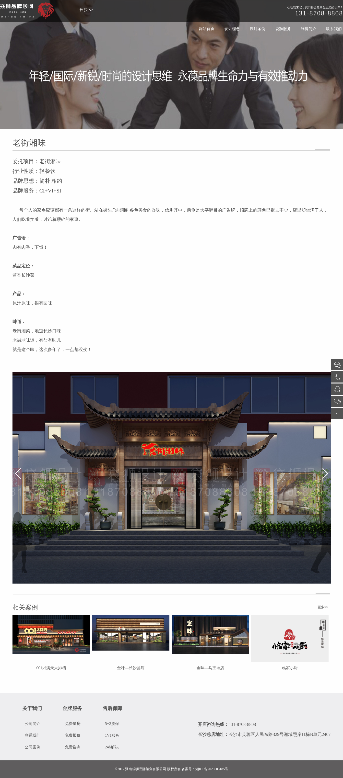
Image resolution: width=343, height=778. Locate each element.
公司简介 (32, 724)
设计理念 (232, 29)
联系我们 (334, 29)
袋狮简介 (308, 29)
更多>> (323, 607)
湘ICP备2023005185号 (211, 769)
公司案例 (32, 747)
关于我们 (32, 708)
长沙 (86, 10)
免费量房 (73, 724)
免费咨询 (73, 747)
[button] (18, 473)
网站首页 (206, 29)
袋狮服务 (283, 29)
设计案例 (257, 29)
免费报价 (73, 735)
